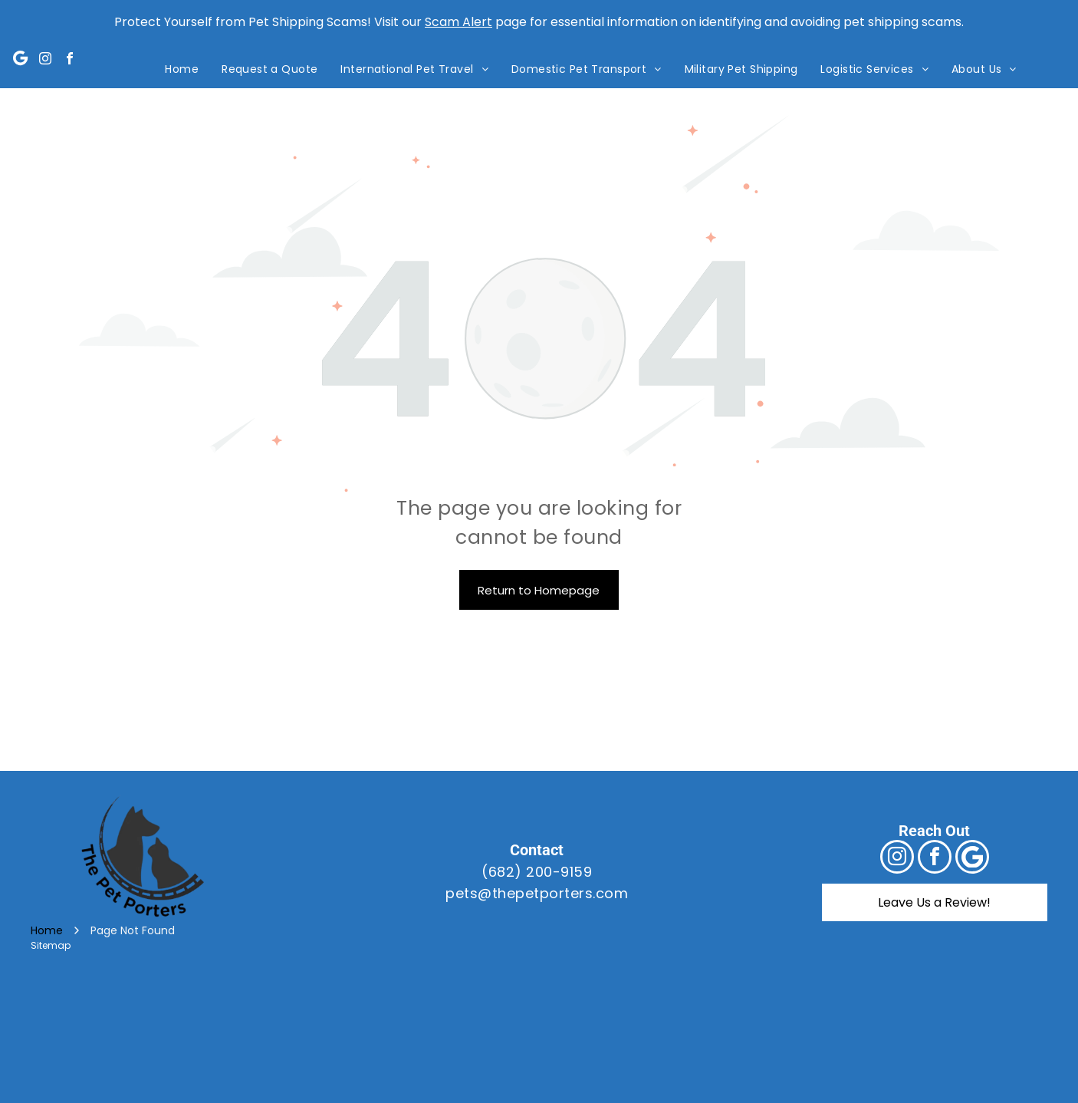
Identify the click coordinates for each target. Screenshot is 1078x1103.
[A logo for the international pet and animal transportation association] (251, 1037)
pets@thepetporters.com (536, 893)
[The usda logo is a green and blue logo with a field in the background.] (539, 1037)
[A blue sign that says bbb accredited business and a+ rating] (827, 1037)
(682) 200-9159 (536, 871)
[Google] (21, 60)
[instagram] (45, 60)
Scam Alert (458, 22)
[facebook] (70, 60)
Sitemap (51, 945)
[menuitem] (181, 69)
